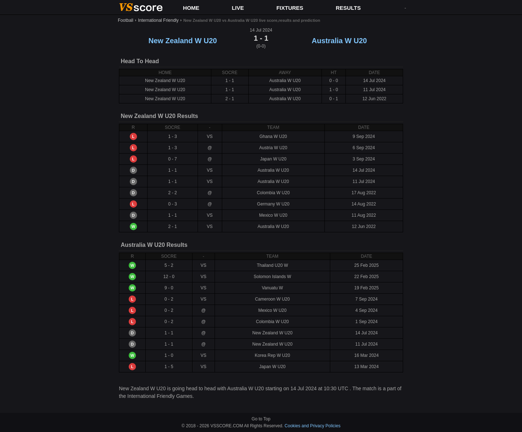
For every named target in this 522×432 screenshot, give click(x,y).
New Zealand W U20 (183, 41)
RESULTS (348, 8)
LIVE (238, 8)
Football (125, 20)
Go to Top (261, 418)
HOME (191, 8)
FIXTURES (289, 8)
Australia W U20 (339, 41)
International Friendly (158, 20)
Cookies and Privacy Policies (312, 425)
